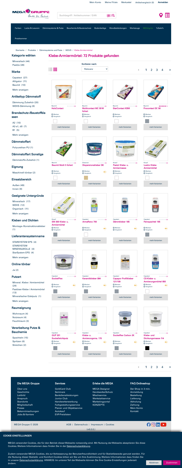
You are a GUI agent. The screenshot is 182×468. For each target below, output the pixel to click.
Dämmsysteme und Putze (50, 50)
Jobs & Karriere (25, 414)
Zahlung (134, 405)
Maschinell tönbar (22, 172)
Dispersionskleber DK (93, 165)
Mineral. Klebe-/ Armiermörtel (28, 282)
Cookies (110, 424)
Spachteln (17, 337)
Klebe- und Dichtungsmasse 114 (154, 337)
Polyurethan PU (21, 147)
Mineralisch (18, 61)
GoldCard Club (63, 389)
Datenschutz (81, 424)
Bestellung (136, 395)
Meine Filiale (111, 2)
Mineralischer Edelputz (24, 296)
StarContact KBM (121, 108)
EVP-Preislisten (63, 414)
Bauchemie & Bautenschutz (79, 28)
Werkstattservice (101, 398)
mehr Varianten (63, 127)
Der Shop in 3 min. (140, 389)
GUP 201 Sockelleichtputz (60, 337)
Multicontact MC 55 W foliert (93, 110)
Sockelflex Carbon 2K (123, 335)
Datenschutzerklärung (78, 446)
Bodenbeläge (100, 28)
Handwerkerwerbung (66, 401)
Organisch (17, 208)
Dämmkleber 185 (121, 222)
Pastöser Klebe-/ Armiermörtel (28, 289)
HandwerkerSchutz (103, 392)
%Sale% (160, 28)
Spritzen (16, 341)
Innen (15, 189)
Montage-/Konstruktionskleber (28, 226)
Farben (18, 28)
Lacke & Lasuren (31, 28)
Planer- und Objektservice (68, 408)
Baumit (16, 85)
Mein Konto (95, 2)
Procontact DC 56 (152, 108)
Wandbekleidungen (118, 28)
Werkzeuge (135, 28)
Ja (13, 270)
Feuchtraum (18, 321)
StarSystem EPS (21, 252)
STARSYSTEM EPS (22, 242)
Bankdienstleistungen (66, 395)
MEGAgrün (148, 28)
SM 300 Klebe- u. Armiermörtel (60, 223)
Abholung (135, 401)
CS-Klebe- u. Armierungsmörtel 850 (155, 280)
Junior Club (61, 398)
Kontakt (134, 411)
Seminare (60, 392)
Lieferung (135, 398)
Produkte (32, 50)
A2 (13, 122)
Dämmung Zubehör (23, 102)
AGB (68, 424)
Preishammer (21, 38)
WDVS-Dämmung (21, 106)
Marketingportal (101, 401)
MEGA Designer (101, 389)
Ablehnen (154, 462)
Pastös (16, 65)
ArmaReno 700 (89, 222)
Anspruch (22, 398)
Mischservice (99, 395)
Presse (20, 408)
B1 (13, 130)
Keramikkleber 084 (91, 278)
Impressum (97, 424)
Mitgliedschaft (25, 405)
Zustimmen (171, 462)
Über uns (22, 389)
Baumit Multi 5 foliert (62, 165)
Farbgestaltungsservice (67, 405)
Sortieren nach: (89, 64)
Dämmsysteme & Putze (53, 28)
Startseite (20, 50)
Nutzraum (17, 317)
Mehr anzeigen (20, 89)
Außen (16, 185)
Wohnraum (18, 313)
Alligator (17, 81)
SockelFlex (57, 278)
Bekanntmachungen (28, 411)
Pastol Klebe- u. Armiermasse (121, 166)
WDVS (68, 50)
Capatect (17, 77)
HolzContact (57, 108)
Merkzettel (126, 2)
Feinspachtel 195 (152, 222)
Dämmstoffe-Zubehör (24, 160)
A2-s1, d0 (17, 126)
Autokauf (60, 411)
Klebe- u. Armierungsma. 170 (92, 337)
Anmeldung (136, 392)
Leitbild (21, 395)
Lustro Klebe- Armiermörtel (150, 166)
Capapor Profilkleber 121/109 (123, 280)
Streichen (17, 345)
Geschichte (23, 392)
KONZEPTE (99, 405)
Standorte (22, 401)
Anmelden (163, 2)
